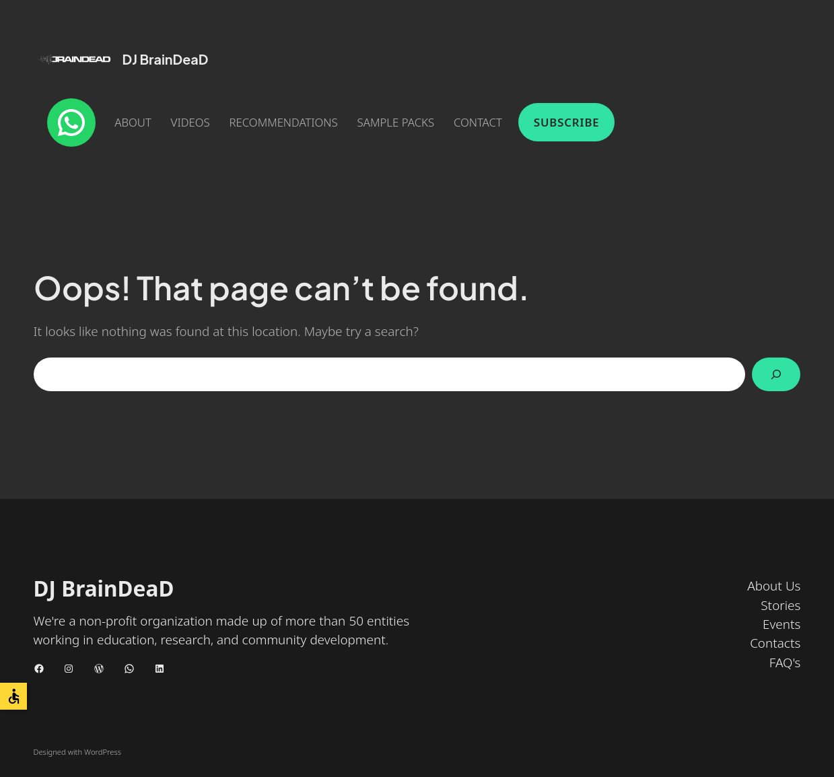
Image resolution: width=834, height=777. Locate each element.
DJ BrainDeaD (166, 59)
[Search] (776, 374)
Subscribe (567, 122)
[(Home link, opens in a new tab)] (74, 59)
